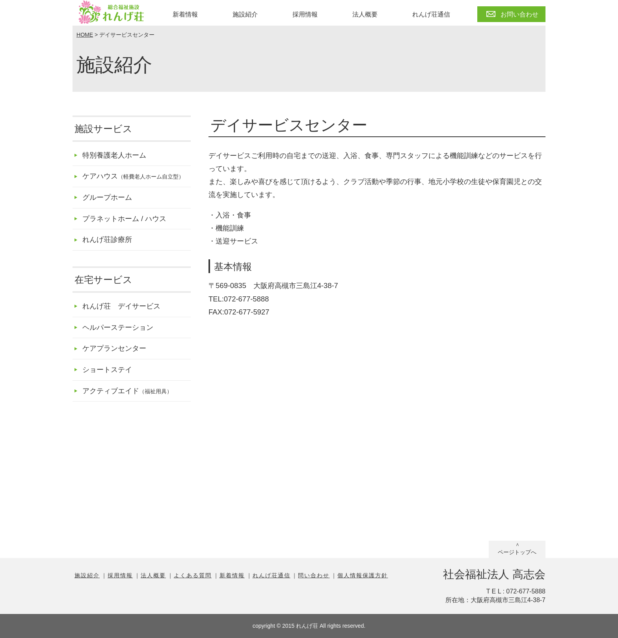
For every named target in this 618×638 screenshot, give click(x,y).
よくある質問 (193, 575)
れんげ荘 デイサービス (121, 306)
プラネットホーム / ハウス (124, 218)
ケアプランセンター (114, 348)
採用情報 (305, 14)
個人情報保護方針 (362, 575)
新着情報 (185, 14)
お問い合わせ (519, 14)
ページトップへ (517, 552)
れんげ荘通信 (431, 14)
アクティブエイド (127, 391)
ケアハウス (133, 176)
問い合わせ (313, 575)
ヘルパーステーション (117, 327)
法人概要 (365, 14)
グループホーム (107, 197)
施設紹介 (245, 14)
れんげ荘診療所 (107, 239)
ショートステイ (107, 369)
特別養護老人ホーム (114, 155)
